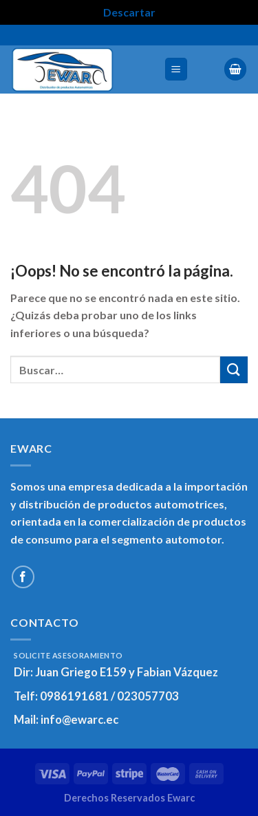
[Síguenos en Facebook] (23, 577)
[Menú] (176, 69)
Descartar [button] (129, 12)
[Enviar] (234, 369)
